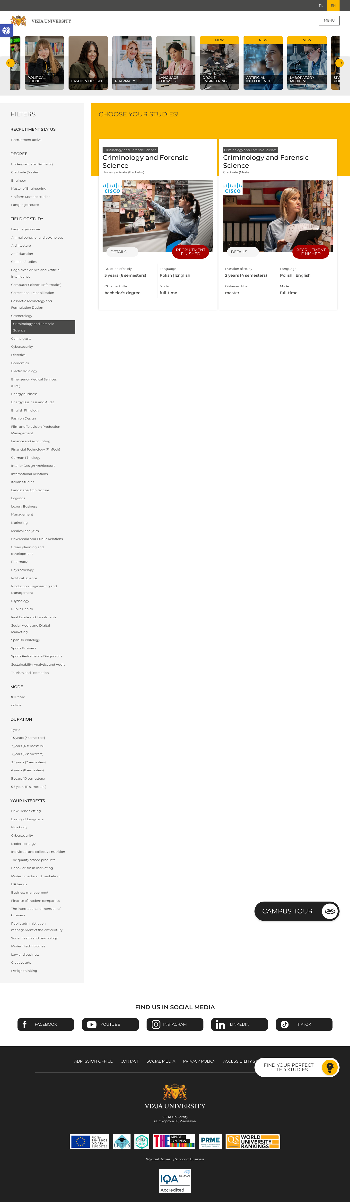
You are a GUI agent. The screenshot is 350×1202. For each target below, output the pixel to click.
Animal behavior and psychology (37, 237)
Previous (10, 63)
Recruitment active (26, 140)
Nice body (19, 827)
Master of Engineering (28, 189)
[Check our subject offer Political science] (44, 63)
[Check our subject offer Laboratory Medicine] (307, 63)
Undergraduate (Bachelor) (32, 164)
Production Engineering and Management (34, 590)
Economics (20, 363)
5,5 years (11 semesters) (28, 787)
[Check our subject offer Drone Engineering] (219, 63)
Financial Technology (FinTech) (35, 450)
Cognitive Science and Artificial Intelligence (36, 273)
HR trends (19, 884)
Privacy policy (199, 1061)
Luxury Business (24, 506)
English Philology (25, 410)
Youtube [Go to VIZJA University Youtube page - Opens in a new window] (110, 1024)
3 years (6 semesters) (27, 754)
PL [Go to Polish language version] (321, 5)
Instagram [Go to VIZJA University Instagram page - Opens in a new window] (175, 1024)
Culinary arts (21, 339)
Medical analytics (25, 531)
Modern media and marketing (35, 876)
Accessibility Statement (249, 1061)
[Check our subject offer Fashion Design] (88, 63)
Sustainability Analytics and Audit (38, 665)
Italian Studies (22, 482)
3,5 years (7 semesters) (28, 762)
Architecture (21, 246)
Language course (25, 205)
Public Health (22, 609)
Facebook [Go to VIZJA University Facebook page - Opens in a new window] (46, 1024)
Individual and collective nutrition (38, 852)
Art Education (22, 254)
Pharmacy (19, 562)
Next (339, 63)
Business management (29, 893)
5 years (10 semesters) (28, 779)
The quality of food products (33, 860)
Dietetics (18, 355)
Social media (161, 1061)
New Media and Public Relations (37, 539)
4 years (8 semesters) (27, 770)
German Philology (25, 458)
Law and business (25, 954)
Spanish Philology (25, 640)
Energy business (24, 394)
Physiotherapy (22, 570)
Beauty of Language (27, 819)
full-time (18, 697)
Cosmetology (21, 316)
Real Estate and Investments (33, 617)
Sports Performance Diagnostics (36, 656)
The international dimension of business (35, 912)
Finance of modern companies (35, 901)
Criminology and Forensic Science (33, 327)
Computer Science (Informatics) (36, 285)
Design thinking (24, 971)
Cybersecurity (22, 347)
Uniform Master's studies (30, 197)
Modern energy (23, 844)
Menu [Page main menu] (329, 21)
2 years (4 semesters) (27, 746)
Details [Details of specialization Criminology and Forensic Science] (118, 252)
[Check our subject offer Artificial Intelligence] (263, 63)
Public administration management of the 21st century (36, 927)
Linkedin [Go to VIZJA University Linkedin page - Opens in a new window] (239, 1024)
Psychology (20, 601)
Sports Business (23, 648)
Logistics (18, 498)
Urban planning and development (27, 550)
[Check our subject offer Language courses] (176, 63)
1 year (15, 730)
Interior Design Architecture (33, 466)
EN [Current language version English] (333, 5)
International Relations (29, 474)
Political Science (24, 578)
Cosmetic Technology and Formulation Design (31, 304)
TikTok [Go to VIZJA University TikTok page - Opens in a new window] (304, 1024)
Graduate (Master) (25, 172)
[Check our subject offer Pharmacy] (132, 63)
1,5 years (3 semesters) (28, 738)
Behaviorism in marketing (32, 868)
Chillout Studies (23, 262)
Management (22, 514)
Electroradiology (24, 371)
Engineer (18, 180)
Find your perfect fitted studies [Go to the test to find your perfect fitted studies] (289, 1067)
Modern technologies (28, 946)
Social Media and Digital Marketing (30, 629)
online (16, 705)
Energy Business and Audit (32, 402)
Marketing (19, 523)
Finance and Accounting (30, 441)
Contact (130, 1061)
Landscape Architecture (30, 490)
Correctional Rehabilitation (32, 293)
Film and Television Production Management (35, 430)
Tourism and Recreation (30, 673)
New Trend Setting (26, 811)
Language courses (25, 229)
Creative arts (21, 963)
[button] (6, 30)
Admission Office (93, 1061)
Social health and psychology (34, 938)
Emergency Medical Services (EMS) (34, 383)
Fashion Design (23, 418)
